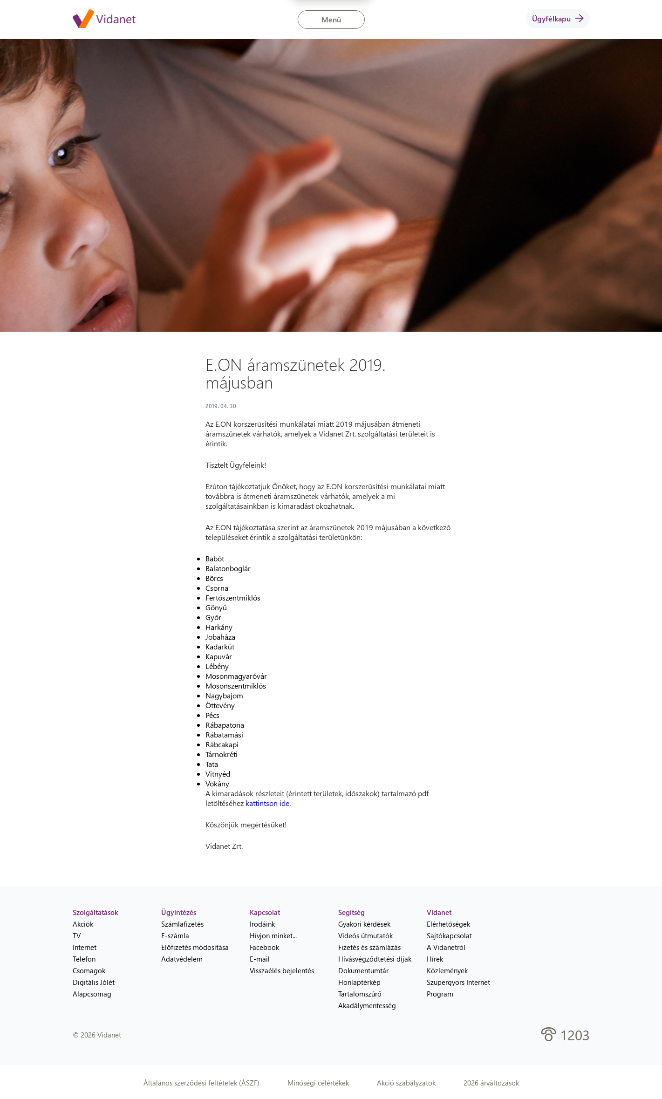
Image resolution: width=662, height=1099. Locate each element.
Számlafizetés (182, 923)
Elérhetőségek (448, 923)
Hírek (435, 958)
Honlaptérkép (359, 982)
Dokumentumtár (363, 970)
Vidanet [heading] (439, 912)
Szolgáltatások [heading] (95, 912)
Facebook (264, 947)
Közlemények (447, 970)
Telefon (84, 958)
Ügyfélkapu (558, 18)
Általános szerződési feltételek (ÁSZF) (201, 1082)
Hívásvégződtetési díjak (374, 958)
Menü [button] (331, 19)
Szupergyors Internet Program (458, 987)
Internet (84, 947)
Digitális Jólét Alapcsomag (94, 987)
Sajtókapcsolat (449, 935)
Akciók (83, 923)
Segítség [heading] (351, 912)
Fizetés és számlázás (369, 947)
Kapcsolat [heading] (265, 912)
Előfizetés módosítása (195, 947)
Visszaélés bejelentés (282, 970)
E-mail (260, 958)
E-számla (175, 935)
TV (77, 935)
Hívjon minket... (273, 935)
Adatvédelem (182, 958)
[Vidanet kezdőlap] (104, 19)
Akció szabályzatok (406, 1082)
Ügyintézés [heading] (178, 912)
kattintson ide (267, 803)
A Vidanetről (446, 947)
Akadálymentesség (367, 1005)
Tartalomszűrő (360, 993)
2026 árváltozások (491, 1082)
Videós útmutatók (365, 935)
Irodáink (262, 923)
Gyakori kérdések (364, 923)
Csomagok (89, 970)
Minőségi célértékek (318, 1082)
